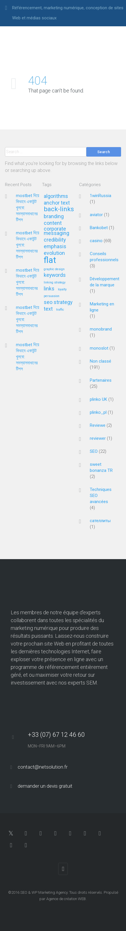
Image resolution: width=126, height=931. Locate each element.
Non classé (100, 361)
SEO (94, 451)
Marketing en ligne (102, 307)
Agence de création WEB (66, 899)
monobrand (101, 329)
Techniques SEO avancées (101, 495)
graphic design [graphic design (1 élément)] (54, 269)
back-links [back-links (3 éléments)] (59, 209)
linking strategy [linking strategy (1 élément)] (54, 282)
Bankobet (99, 227)
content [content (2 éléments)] (53, 223)
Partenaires (101, 380)
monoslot (99, 348)
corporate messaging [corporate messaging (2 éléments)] (56, 231)
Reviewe (97, 425)
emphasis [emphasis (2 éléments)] (55, 246)
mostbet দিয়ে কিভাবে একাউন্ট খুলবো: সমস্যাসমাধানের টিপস (27, 207)
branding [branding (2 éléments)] (54, 216)
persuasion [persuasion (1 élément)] (51, 296)
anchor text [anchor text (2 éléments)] (57, 203)
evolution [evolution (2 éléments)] (54, 253)
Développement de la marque (104, 282)
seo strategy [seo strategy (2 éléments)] (58, 302)
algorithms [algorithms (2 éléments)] (56, 196)
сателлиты (100, 520)
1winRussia (100, 195)
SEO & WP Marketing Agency (43, 892)
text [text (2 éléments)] (48, 309)
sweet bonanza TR (101, 467)
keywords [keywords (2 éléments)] (55, 275)
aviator (96, 214)
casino (96, 240)
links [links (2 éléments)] (49, 289)
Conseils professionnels (104, 256)
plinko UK (98, 399)
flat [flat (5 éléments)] (50, 260)
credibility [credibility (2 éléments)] (55, 240)
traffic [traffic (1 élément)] (60, 309)
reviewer (98, 438)
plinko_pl (98, 412)
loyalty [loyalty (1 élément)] (62, 289)
